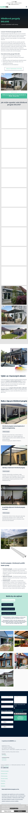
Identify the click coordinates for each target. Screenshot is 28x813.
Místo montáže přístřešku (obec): (6, 711)
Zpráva (15, 696)
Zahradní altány (4, 778)
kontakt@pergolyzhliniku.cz (14, 4)
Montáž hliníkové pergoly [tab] (8, 600)
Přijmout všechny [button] (7, 811)
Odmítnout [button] (20, 811)
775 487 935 (4, 758)
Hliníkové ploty (4, 776)
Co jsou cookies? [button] (21, 806)
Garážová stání (4, 773)
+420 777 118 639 (10, 3)
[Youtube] (15, 1)
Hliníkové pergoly (5, 771)
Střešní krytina (4, 726)
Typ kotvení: (3, 721)
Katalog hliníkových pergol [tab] (8, 613)
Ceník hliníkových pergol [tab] (8, 609)
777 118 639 (4, 755)
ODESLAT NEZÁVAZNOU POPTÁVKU (14, 68)
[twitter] (14, 1)
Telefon (3, 706)
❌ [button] (27, 805)
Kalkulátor (3, 786)
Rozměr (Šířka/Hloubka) (6, 717)
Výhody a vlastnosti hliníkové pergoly (13, 467)
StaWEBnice (6, 766)
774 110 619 (4, 760)
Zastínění (3, 783)
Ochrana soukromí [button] (5, 808)
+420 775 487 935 (18, 3)
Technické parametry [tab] (7, 604)
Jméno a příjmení (5, 696)
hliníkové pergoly (6, 431)
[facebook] (12, 1)
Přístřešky (3, 781)
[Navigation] (26, 7)
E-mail (2, 701)
